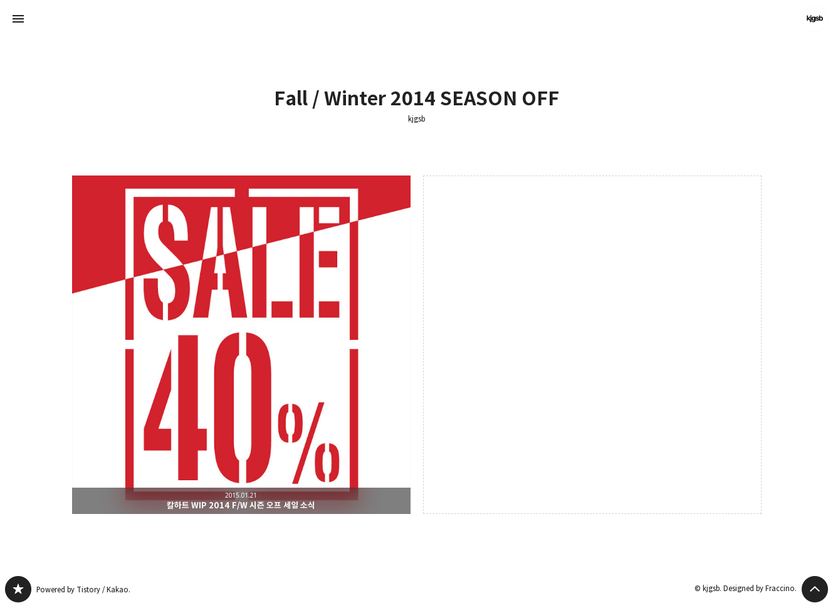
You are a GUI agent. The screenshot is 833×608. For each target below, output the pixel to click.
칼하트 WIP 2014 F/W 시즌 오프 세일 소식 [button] (241, 345)
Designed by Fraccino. (760, 588)
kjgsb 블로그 (18, 589)
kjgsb (416, 119)
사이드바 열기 (18, 19)
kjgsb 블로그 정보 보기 (815, 19)
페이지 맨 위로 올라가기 (815, 589)
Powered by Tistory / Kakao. (83, 589)
